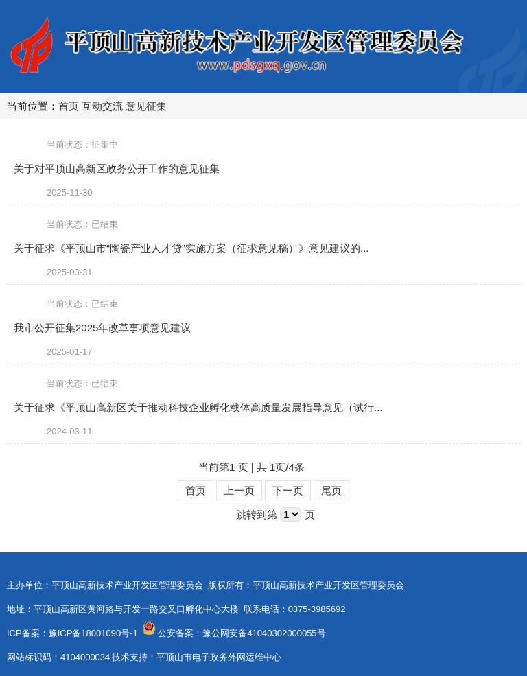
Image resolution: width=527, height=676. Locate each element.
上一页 (239, 490)
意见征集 (146, 106)
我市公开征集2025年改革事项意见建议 (102, 328)
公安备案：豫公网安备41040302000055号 (241, 633)
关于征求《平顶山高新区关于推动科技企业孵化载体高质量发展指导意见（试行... (198, 407)
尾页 (331, 490)
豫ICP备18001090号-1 (93, 633)
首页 (68, 106)
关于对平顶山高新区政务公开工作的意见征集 (117, 168)
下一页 (287, 490)
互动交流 (102, 106)
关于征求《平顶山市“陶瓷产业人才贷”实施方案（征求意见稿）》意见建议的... (191, 248)
